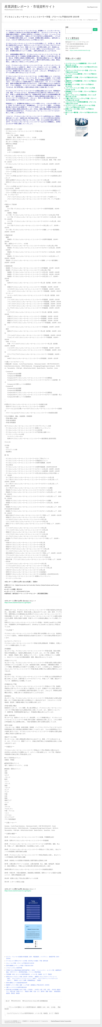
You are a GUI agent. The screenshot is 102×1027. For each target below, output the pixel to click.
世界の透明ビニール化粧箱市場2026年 (16, 982)
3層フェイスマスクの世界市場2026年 (16, 987)
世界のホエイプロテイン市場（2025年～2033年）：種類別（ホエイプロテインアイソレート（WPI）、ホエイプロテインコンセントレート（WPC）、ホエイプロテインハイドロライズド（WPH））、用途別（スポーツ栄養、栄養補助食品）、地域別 (32, 978)
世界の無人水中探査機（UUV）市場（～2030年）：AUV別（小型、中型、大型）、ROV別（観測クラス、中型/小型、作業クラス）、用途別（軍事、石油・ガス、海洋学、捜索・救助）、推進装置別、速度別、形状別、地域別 (34, 991)
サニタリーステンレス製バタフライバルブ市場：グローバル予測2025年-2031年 (80, 106)
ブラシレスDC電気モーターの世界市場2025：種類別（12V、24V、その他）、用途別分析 (33, 1008)
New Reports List (92, 7)
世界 (38, 1001)
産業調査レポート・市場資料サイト (30, 6)
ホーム (55, 19)
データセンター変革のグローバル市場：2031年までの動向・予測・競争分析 (27, 960)
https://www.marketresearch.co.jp (80, 50)
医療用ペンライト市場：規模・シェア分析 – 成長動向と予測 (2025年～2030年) (27, 985)
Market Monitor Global (30, 1001)
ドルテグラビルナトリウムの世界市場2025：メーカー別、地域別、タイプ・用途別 (32, 1014)
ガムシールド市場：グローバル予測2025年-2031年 (20, 963)
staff (8, 1001)
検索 (66, 27)
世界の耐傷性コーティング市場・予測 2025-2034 (19, 965)
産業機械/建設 (44, 1001)
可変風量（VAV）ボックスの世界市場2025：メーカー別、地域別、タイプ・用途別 (29, 974)
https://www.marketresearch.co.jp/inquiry (18, 602)
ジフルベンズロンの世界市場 (14, 967)
